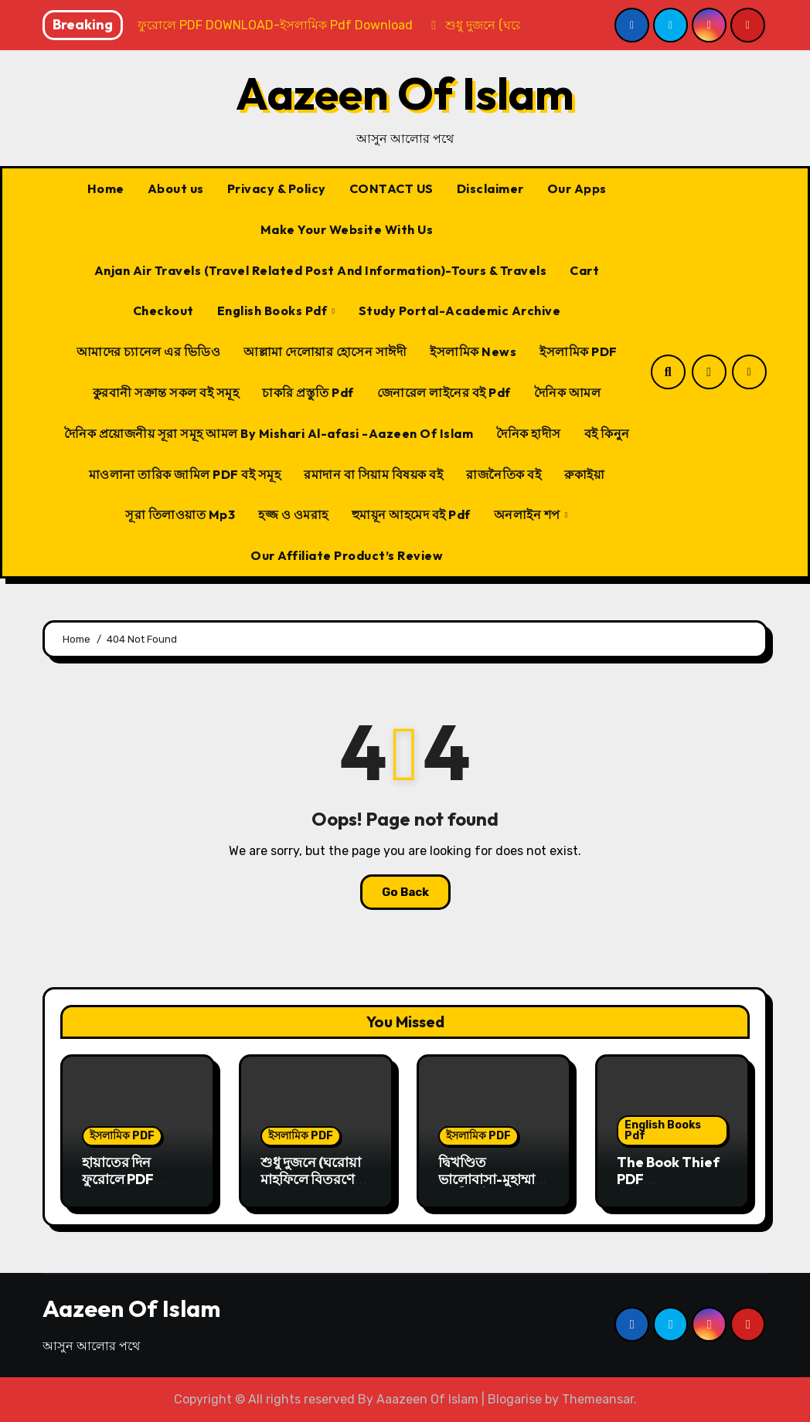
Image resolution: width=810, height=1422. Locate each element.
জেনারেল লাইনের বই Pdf (444, 392)
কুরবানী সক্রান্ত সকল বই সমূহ (166, 392)
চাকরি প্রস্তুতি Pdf (308, 392)
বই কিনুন (607, 433)
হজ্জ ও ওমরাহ (293, 514)
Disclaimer (490, 188)
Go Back (405, 892)
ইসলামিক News (473, 351)
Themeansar (598, 1399)
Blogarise (515, 1399)
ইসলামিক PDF (578, 351)
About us (176, 188)
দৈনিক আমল (567, 392)
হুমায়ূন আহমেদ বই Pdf (411, 514)
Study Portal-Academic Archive (460, 310)
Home (105, 188)
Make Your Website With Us (347, 229)
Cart (584, 270)
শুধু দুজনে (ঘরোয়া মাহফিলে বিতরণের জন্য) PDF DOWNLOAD (311, 1187)
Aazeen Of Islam (405, 93)
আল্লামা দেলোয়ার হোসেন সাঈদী (325, 351)
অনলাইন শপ (528, 514)
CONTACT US (391, 188)
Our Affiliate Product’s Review (346, 555)
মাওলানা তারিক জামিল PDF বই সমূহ (185, 474)
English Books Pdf (273, 310)
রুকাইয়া (584, 474)
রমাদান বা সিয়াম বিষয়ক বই (373, 474)
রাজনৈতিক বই (503, 474)
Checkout (163, 310)
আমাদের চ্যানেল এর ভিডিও (149, 351)
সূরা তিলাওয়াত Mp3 (180, 514)
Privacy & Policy (276, 188)
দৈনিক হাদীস (528, 433)
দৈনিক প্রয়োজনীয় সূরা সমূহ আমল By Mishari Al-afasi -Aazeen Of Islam (269, 433)
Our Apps (577, 188)
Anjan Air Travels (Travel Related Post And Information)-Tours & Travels (320, 270)
